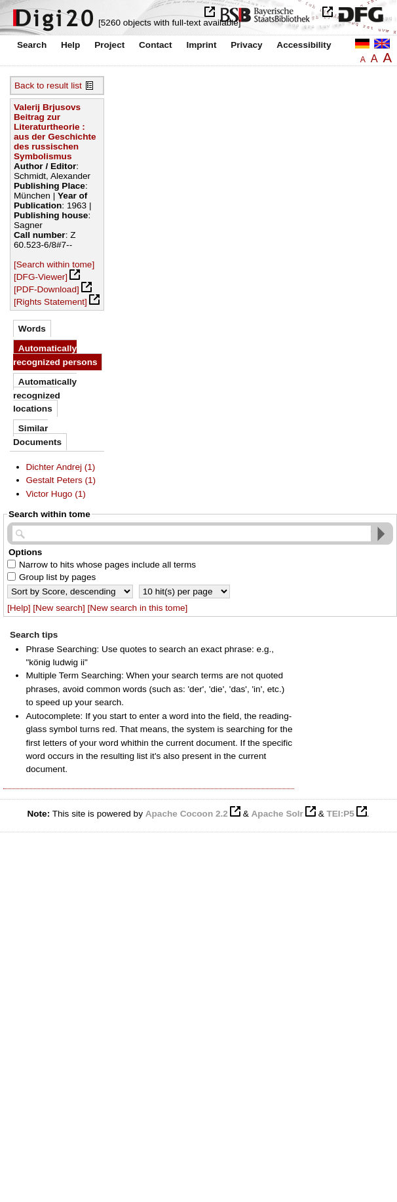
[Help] (19, 608)
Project (109, 45)
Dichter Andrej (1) (61, 467)
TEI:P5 (340, 814)
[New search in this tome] (138, 608)
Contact (155, 45)
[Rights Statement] (50, 302)
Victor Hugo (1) (56, 494)
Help (70, 45)
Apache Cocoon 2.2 (186, 814)
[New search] (59, 608)
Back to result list (48, 85)
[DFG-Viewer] (40, 277)
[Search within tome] (54, 264)
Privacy (246, 45)
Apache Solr (277, 814)
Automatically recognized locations (45, 395)
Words (32, 329)
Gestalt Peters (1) (61, 480)
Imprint (201, 45)
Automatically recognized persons (55, 354)
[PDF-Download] (46, 289)
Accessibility (303, 45)
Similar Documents (37, 434)
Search (32, 45)
